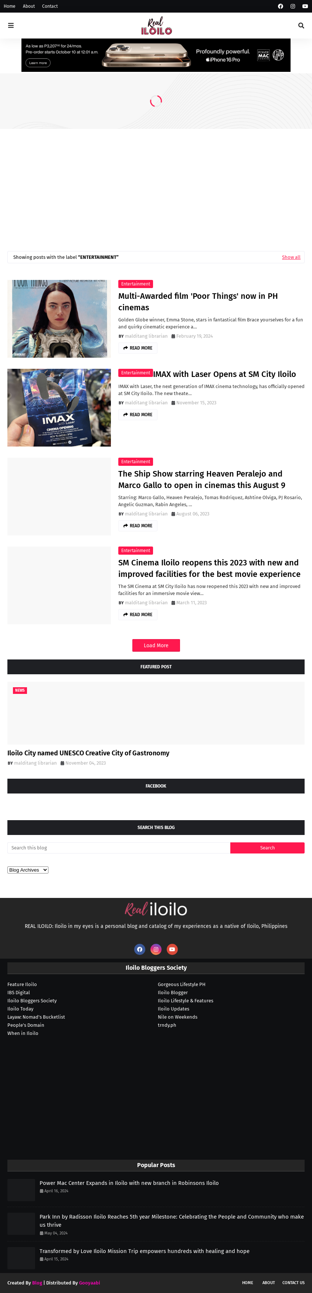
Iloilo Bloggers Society (32, 1000)
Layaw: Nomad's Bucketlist (36, 1017)
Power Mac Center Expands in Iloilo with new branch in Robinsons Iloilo (129, 1183)
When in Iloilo (22, 1033)
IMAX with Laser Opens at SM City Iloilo (224, 374)
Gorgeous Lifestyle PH (182, 984)
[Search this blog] (118, 847)
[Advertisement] (156, 184)
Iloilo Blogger (173, 992)
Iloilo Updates (173, 1009)
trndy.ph (167, 1025)
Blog (37, 1283)
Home (10, 6)
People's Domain (25, 1025)
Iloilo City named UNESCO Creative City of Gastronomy (88, 753)
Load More (156, 645)
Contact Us (293, 1282)
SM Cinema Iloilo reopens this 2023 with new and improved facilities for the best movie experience (209, 568)
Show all (291, 257)
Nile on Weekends (177, 1017)
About (29, 6)
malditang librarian (146, 336)
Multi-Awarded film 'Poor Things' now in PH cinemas (198, 302)
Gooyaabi (89, 1283)
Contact (50, 6)
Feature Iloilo (22, 984)
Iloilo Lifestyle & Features (185, 1000)
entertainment (135, 284)
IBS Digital (18, 992)
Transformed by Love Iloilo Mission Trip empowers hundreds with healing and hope (145, 1251)
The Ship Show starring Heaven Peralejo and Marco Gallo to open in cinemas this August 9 (201, 479)
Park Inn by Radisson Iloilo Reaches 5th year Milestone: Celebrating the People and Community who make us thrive (172, 1221)
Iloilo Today (20, 1009)
